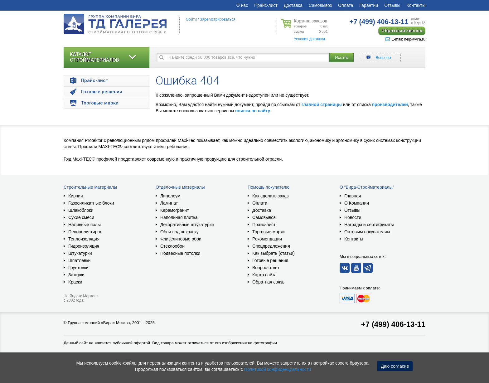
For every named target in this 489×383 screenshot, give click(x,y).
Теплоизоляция (83, 238)
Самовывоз (320, 5)
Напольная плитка (179, 217)
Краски (75, 281)
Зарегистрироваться (217, 19)
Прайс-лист (266, 5)
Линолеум (170, 195)
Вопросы (383, 58)
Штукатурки (80, 253)
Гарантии (368, 5)
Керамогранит (174, 210)
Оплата (345, 5)
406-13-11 (378, 22)
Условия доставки (309, 39)
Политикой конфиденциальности (277, 369)
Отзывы (392, 5)
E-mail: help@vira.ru (405, 39)
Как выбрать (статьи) (273, 253)
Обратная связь (268, 281)
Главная (352, 195)
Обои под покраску (179, 231)
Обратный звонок (401, 30)
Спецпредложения (271, 246)
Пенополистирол (85, 231)
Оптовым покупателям (367, 231)
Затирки (76, 274)
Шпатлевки (79, 260)
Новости (352, 217)
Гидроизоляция (83, 246)
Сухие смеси (81, 217)
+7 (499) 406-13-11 (393, 324)
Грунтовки (78, 267)
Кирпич (75, 195)
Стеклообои (172, 246)
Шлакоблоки (80, 210)
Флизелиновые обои (180, 238)
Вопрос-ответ (265, 267)
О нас (242, 5)
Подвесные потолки (180, 253)
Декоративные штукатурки (187, 224)
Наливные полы (84, 224)
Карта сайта (264, 274)
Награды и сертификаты (369, 224)
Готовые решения (270, 260)
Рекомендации (267, 238)
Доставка (293, 5)
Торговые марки (268, 231)
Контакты (416, 5)
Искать (341, 57)
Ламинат (169, 203)
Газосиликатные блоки (91, 203)
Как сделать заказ (270, 195)
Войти (191, 19)
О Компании (356, 203)
